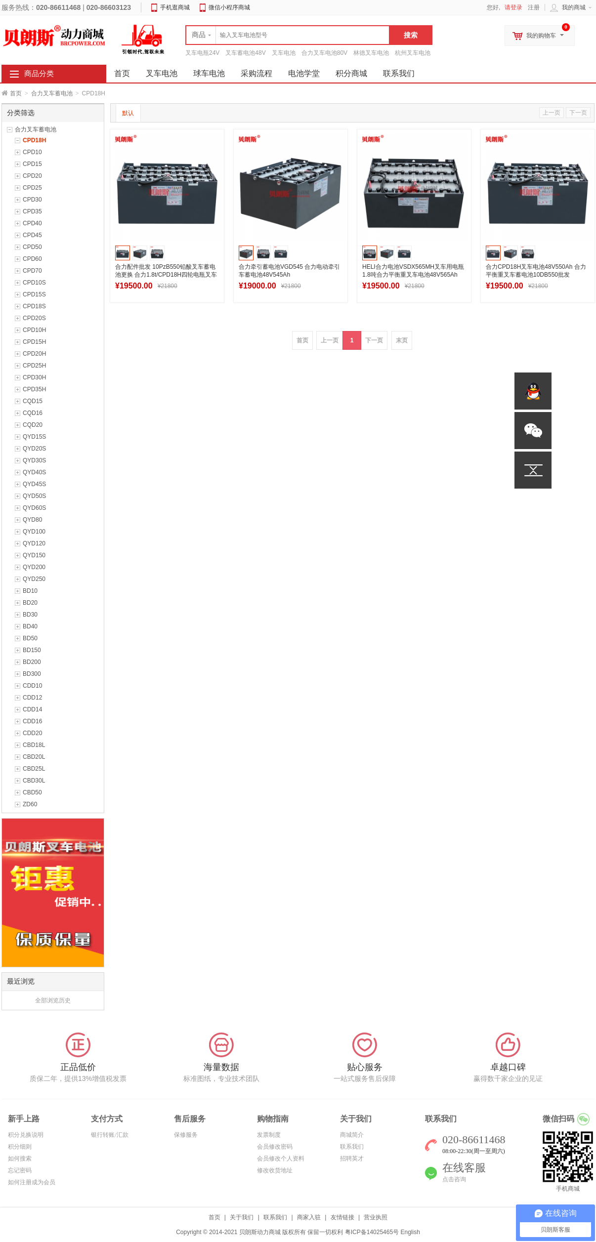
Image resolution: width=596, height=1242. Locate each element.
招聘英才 (352, 1158)
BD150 (32, 650)
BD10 (30, 590)
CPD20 (32, 175)
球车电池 (209, 73)
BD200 (32, 662)
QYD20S (34, 448)
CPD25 (32, 187)
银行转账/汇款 (109, 1134)
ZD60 (30, 804)
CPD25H (34, 365)
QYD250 (34, 579)
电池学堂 (304, 73)
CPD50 (32, 247)
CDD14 (32, 709)
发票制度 (269, 1134)
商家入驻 (309, 1217)
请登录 (513, 7)
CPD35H (34, 389)
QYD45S (34, 484)
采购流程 (256, 73)
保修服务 (186, 1134)
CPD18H (34, 140)
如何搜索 (20, 1158)
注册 (534, 7)
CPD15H (34, 341)
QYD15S (34, 436)
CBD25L (34, 768)
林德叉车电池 (371, 52)
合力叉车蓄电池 (52, 93)
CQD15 (33, 401)
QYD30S (34, 460)
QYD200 (34, 567)
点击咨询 (454, 1179)
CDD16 (32, 721)
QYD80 (32, 519)
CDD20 (32, 733)
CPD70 (32, 270)
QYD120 (34, 543)
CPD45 (32, 235)
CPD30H (34, 377)
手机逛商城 (175, 7)
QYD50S (34, 496)
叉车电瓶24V (202, 52)
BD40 (30, 626)
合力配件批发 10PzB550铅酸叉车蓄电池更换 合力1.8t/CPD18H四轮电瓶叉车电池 (166, 274)
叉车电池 (284, 52)
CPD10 (32, 152)
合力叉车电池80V (324, 52)
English (410, 1232)
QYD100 (34, 531)
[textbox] (287, 35)
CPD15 (32, 164)
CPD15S (34, 294)
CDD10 (32, 685)
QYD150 (34, 555)
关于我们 (242, 1217)
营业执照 (375, 1217)
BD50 (30, 638)
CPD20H (34, 353)
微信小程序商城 (229, 7)
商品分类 (39, 74)
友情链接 (342, 1217)
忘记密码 (20, 1170)
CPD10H (34, 330)
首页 (16, 93)
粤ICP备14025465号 (372, 1232)
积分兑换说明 (25, 1134)
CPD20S (34, 318)
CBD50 (32, 792)
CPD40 (32, 223)
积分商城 (351, 73)
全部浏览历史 (53, 1000)
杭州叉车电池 (412, 52)
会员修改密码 (275, 1146)
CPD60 (32, 258)
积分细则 (20, 1146)
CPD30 (32, 199)
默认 (128, 113)
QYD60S (34, 507)
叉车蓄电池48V (245, 52)
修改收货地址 (275, 1170)
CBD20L (34, 756)
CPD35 (32, 211)
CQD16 (33, 413)
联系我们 (399, 73)
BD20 (30, 602)
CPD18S (34, 306)
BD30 (30, 614)
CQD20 (33, 424)
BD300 (32, 673)
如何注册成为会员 (31, 1182)
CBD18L (34, 745)
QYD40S (34, 472)
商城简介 (352, 1134)
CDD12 (32, 697)
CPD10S (34, 282)
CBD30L (34, 780)
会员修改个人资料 (280, 1158)
